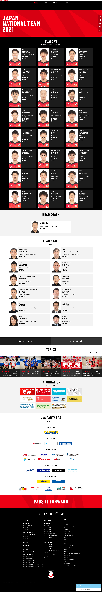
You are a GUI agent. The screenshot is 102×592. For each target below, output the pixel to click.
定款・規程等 (66, 533)
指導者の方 (46, 561)
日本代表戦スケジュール (28, 556)
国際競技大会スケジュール (28, 560)
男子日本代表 (25, 527)
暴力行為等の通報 (31, 582)
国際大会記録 (25, 549)
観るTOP (25, 542)
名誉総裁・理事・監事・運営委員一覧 (72, 553)
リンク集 (20, 582)
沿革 (65, 537)
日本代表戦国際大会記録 (28, 558)
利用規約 (10, 582)
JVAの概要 (66, 524)
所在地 (37, 582)
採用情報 (66, 561)
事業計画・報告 (67, 531)
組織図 (65, 549)
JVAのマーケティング (68, 535)
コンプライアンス (67, 543)
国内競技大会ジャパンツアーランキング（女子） (33, 566)
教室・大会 (46, 539)
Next (100, 366)
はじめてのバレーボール (49, 525)
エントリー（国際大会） (49, 546)
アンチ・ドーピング (48, 537)
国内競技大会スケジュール (28, 551)
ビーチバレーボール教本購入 (50, 554)
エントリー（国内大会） (49, 544)
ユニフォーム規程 (47, 527)
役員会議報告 (66, 557)
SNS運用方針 (15, 582)
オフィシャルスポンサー (69, 545)
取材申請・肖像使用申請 (69, 559)
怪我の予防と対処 (47, 531)
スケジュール (25, 547)
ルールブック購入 (47, 529)
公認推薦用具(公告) (68, 547)
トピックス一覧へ (93, 352)
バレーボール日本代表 (27, 525)
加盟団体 (66, 539)
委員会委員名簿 (67, 555)
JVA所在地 (66, 529)
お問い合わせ (25, 582)
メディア (87, 1)
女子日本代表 (25, 529)
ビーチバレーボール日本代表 (29, 534)
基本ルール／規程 (47, 548)
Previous (1, 366)
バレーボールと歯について (49, 533)
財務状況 (66, 541)
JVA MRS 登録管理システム (69, 563)
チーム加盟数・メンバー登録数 (70, 565)
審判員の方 (46, 563)
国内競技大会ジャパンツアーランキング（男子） (33, 564)
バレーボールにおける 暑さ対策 (50, 535)
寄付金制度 (66, 522)
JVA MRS (92, 1)
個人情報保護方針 (5, 582)
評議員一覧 (66, 551)
